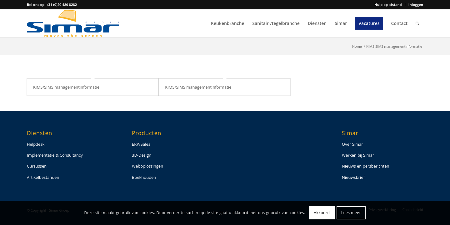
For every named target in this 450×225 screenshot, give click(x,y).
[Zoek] (417, 23)
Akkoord (322, 212)
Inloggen (415, 4)
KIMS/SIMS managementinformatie (66, 87)
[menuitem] (388, 4)
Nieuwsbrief (353, 177)
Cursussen (37, 166)
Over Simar (352, 144)
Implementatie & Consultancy (55, 155)
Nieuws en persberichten (365, 166)
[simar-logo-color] (73, 23)
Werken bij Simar (358, 155)
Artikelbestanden (43, 177)
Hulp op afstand (388, 4)
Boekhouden (144, 177)
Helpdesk (35, 144)
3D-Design (141, 155)
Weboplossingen (147, 166)
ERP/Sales (141, 144)
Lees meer (351, 212)
